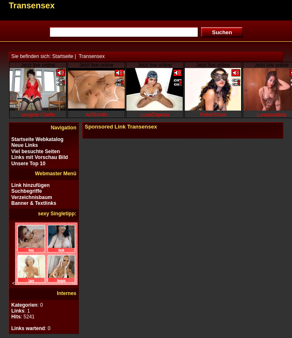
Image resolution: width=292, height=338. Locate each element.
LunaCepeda (155, 115)
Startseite (62, 56)
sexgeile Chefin (38, 115)
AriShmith (96, 115)
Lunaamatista (272, 115)
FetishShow (213, 115)
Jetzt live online (38, 65)
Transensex (92, 56)
